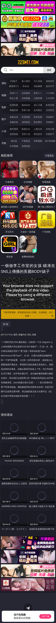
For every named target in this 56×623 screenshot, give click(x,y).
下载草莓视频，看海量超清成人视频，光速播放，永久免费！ (28, 314)
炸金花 (26, 86)
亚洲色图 (26, 117)
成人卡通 (38, 105)
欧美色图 (38, 117)
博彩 (3, 83)
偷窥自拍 (14, 117)
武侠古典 (50, 129)
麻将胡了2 (14, 86)
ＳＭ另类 (50, 98)
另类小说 (26, 134)
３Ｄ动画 (50, 93)
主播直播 (38, 98)
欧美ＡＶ (38, 93)
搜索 (49, 70)
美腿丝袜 (14, 122)
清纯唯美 (26, 122)
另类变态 (50, 110)
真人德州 (26, 81)
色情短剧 (26, 146)
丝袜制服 (26, 98)
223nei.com (28, 62)
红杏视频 (14, 146)
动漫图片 (50, 117)
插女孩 (14, 140)
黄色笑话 (38, 134)
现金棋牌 (38, 86)
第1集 (5, 324)
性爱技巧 (50, 134)
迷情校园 (14, 134)
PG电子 (13, 81)
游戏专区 (50, 81)
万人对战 (38, 81)
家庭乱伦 (26, 129)
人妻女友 (38, 129)
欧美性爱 (50, 105)
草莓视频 (38, 140)
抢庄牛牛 (50, 86)
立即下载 (45, 616)
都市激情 (14, 129)
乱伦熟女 (38, 110)
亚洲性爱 (14, 105)
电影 (3, 107)
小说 (3, 131)
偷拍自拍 (26, 105)
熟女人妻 (14, 98)
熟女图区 (38, 122)
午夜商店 (26, 140)
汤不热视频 (50, 140)
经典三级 (26, 110)
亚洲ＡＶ (14, 93)
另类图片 (50, 122)
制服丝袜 (14, 110)
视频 (3, 95)
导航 (3, 143)
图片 (3, 119)
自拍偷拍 (26, 93)
